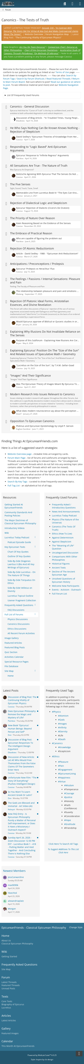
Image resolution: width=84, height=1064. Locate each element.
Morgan (12, 908)
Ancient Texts (59, 567)
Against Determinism (62, 537)
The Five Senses (20, 184)
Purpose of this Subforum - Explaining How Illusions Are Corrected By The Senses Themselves (47, 340)
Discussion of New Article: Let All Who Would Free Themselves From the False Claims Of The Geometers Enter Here (22, 763)
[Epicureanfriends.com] (8, 4)
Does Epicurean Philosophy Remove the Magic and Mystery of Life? (22, 714)
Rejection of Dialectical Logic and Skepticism (38, 203)
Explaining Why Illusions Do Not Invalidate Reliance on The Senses (45, 333)
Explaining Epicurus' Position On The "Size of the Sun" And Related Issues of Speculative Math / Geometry (44, 352)
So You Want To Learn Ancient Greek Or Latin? (20, 793)
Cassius (11, 706)
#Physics (56, 711)
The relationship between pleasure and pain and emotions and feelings (47, 291)
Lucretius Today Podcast (64, 515)
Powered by (42, 1055)
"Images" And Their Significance (30, 375)
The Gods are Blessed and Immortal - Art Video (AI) (21, 804)
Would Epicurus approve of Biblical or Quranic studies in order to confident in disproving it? (47, 321)
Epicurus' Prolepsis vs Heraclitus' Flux (35, 268)
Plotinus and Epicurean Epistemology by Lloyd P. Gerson (44, 425)
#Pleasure (63, 761)
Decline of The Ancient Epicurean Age (63, 573)
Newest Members (14, 871)
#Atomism (63, 715)
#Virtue (62, 781)
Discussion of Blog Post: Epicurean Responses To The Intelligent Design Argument (20, 744)
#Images (62, 723)
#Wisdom (69, 785)
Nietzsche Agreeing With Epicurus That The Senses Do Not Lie (47, 174)
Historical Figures (61, 563)
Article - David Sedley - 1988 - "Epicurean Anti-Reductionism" (47, 253)
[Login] (72, 4)
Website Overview (34, 34)
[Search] (65, 4)
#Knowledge (64, 747)
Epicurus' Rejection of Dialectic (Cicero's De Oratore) (42, 207)
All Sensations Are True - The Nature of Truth (38, 165)
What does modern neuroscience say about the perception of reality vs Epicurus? (47, 410)
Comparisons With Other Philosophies (64, 558)
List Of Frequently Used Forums (23, 95)
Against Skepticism (61, 541)
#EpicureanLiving (67, 773)
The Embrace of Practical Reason (31, 233)
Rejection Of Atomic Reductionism (32, 248)
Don (9, 735)
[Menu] (80, 4)
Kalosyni (11, 809)
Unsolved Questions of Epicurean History (63, 580)
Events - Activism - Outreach (66, 589)
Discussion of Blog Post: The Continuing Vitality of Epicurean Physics (22, 700)
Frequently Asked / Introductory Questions (64, 506)
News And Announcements (66, 511)
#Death (62, 739)
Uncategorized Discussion (65, 552)
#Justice (68, 797)
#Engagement (65, 769)
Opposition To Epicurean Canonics (32, 421)
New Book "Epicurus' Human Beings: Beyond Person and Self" (20, 728)
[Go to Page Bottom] (79, 1053)
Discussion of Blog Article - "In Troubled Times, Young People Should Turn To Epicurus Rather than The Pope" (47, 117)
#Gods (61, 719)
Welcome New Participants (65, 585)
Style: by (42, 1059)
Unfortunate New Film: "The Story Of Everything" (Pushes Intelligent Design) (22, 780)
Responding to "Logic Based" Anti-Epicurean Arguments (38, 148)
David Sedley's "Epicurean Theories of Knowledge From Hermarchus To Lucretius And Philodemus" (47, 136)
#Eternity (62, 731)
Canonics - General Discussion (29, 106)
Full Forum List (59, 593)
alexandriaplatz (16, 900)
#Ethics (55, 756)
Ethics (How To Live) (62, 533)
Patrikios (11, 721)
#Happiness (64, 777)
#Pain (61, 765)
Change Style (75, 927)
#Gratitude (69, 824)
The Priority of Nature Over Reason (32, 218)
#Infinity (62, 727)
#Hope (67, 820)
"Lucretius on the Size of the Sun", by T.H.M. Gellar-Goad (45, 365)
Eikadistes (12, 752)
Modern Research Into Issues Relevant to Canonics (42, 394)
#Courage (69, 793)
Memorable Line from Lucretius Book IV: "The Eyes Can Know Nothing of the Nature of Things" (47, 192)
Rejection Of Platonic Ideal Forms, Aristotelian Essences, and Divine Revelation (39, 303)
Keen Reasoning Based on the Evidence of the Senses (43, 223)
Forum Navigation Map (57, 34)
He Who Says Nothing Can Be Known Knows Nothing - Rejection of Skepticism (44, 129)
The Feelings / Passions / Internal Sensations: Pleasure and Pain (45, 280)
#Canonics (57, 743)
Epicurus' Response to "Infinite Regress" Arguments (42, 155)
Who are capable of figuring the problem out (39, 238)
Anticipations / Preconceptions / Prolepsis (37, 264)
